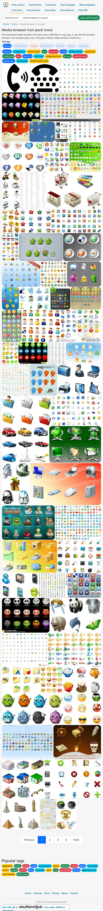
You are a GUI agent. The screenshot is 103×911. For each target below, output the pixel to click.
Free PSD (83, 10)
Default (7, 46)
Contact (74, 893)
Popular (71, 46)
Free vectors (18, 4)
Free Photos (35, 4)
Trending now (20, 46)
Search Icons (11, 17)
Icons (14, 24)
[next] (76, 840)
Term (47, 893)
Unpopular (83, 46)
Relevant (60, 46)
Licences (37, 893)
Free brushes (33, 10)
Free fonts (51, 4)
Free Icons (17, 10)
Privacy (55, 893)
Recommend (46, 46)
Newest (34, 46)
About (64, 893)
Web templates (87, 4)
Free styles (50, 10)
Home (6, 24)
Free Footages (67, 4)
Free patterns (67, 10)
